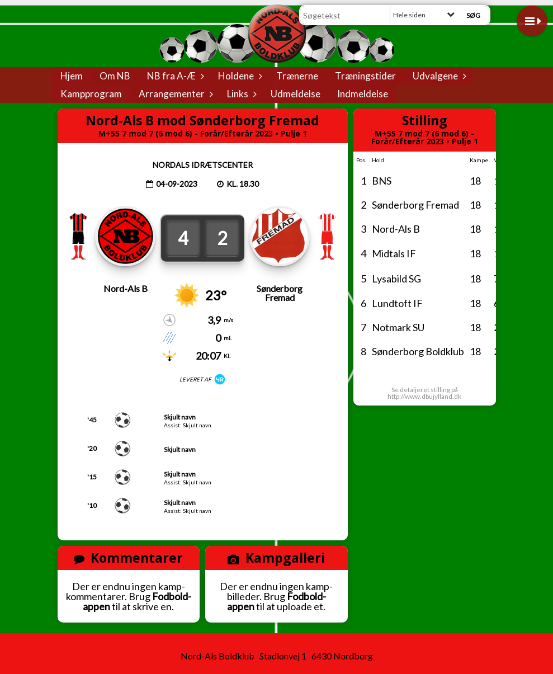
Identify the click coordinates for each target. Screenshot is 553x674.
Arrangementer (174, 94)
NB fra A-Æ (174, 76)
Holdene (238, 76)
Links (240, 94)
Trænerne (297, 76)
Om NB (115, 76)
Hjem (71, 76)
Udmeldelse (295, 94)
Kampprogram (91, 94)
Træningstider (365, 76)
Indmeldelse (362, 94)
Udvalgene (438, 76)
